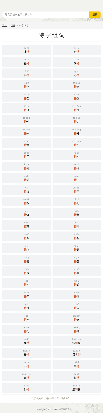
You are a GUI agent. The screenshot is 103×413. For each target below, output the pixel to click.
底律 (76, 387)
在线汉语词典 (65, 409)
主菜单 (98, 4)
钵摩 (76, 341)
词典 (4, 25)
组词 (13, 25)
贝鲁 (76, 352)
